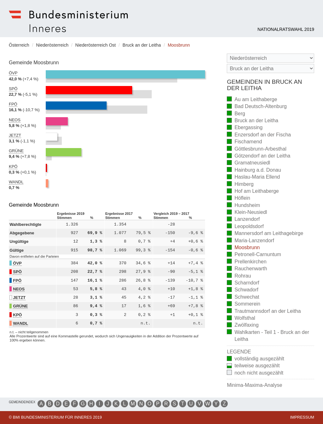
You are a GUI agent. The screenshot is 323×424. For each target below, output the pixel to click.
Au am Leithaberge (252, 99)
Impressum (302, 417)
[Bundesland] (270, 58)
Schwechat (243, 297)
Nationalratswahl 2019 (285, 29)
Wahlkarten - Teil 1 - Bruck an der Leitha (269, 335)
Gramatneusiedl (248, 163)
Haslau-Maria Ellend (253, 177)
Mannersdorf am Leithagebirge (265, 234)
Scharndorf (243, 283)
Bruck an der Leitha (252, 121)
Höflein (238, 198)
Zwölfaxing (242, 325)
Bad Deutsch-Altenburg (256, 107)
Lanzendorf (243, 219)
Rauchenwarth (247, 269)
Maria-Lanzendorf (250, 241)
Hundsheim (243, 205)
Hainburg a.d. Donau (254, 170)
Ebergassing (244, 128)
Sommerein (243, 304)
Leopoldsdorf (245, 226)
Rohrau (239, 276)
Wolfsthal (241, 318)
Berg (236, 114)
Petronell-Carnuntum (254, 255)
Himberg (240, 184)
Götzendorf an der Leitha (258, 156)
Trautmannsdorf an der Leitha (264, 311)
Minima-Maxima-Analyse (254, 385)
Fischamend (244, 142)
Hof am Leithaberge (253, 191)
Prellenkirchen (246, 262)
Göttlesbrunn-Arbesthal (256, 149)
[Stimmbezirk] (270, 68)
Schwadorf (242, 290)
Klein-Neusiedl (247, 212)
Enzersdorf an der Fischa (259, 135)
